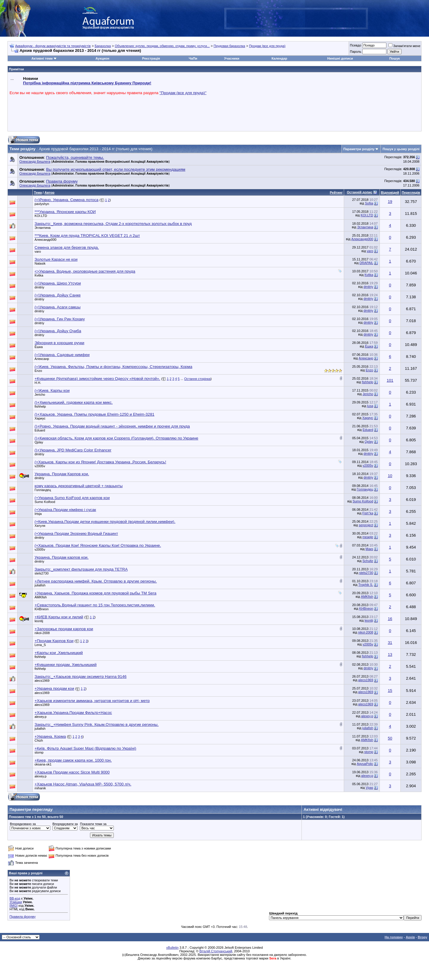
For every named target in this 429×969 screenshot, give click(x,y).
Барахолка (103, 46)
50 (390, 738)
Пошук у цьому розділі (401, 149)
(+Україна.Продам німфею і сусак (65, 509)
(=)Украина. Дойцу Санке (58, 295)
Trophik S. (365, 584)
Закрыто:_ (113, 223)
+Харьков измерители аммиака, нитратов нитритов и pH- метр (92, 700)
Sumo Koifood (45, 502)
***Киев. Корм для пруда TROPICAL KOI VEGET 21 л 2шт (87, 235)
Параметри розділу (359, 149)
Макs (369, 549)
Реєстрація (151, 58)
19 (390, 201)
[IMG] (14, 905)
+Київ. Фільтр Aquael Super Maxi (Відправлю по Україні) (85, 748)
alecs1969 (42, 680)
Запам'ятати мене (404, 46)
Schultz (367, 561)
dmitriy (39, 287)
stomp (39, 752)
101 (390, 380)
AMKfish (41, 597)
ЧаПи (193, 58)
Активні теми (41, 58)
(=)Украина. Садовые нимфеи (62, 354)
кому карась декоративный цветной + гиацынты (79, 486)
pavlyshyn (42, 204)
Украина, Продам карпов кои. (61, 557)
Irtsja (38, 513)
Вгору (422, 937)
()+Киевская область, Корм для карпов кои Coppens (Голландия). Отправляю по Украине (116, 438)
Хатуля (40, 525)
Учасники (231, 58)
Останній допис (359, 192)
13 (390, 654)
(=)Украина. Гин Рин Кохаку (60, 319)
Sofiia (369, 203)
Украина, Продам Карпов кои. (62, 474)
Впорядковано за (23, 824)
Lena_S (40, 645)
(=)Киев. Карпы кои (52, 390)
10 (390, 475)
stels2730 (42, 573)
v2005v (40, 466)
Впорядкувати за (65, 824)
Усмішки (16, 902)
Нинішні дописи (340, 58)
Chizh (39, 740)
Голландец (43, 490)
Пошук (394, 58)
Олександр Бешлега (34, 161)
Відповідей (390, 192)
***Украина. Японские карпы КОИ (65, 211)
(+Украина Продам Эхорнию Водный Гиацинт (76, 533)
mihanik (40, 788)
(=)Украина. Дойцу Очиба (58, 331)
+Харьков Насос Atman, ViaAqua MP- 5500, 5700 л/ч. (83, 784)
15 (390, 690)
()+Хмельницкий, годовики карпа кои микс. (74, 402)
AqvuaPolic (365, 763)
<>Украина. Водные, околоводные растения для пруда (85, 271)
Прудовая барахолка (229, 46)
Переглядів (411, 192)
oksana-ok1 (43, 764)
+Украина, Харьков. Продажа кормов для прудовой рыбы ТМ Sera (95, 593)
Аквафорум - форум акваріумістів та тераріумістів (53, 46)
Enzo (38, 370)
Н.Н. (38, 382)
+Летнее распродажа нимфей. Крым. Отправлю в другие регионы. (96, 581)
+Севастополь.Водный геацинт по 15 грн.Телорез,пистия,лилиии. (95, 605)
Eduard (40, 430)
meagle (367, 537)
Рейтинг (336, 192)
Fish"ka (367, 513)
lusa (370, 406)
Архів (410, 937)
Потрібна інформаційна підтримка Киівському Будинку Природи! (87, 83)
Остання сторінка (197, 379)
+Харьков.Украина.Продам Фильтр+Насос (73, 712)
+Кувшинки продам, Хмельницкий (66, 664)
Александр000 (45, 239)
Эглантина (43, 227)
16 (390, 619)
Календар (279, 58)
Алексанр (42, 359)
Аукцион (102, 58)
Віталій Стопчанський (215, 951)
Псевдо (355, 45)
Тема (38, 192)
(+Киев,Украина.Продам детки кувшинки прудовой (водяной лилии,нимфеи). (105, 521)
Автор (49, 192)
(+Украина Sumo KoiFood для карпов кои (72, 498)
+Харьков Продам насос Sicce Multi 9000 (72, 772)
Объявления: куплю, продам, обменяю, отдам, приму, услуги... (162, 46)
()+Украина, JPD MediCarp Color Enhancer (73, 450)
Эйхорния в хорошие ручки (59, 343)
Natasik (40, 263)
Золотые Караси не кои (56, 259)
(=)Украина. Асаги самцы (57, 307)
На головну (394, 937)
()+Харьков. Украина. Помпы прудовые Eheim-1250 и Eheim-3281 (94, 414)
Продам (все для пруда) (267, 46)
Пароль (355, 51)
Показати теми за (93, 824)
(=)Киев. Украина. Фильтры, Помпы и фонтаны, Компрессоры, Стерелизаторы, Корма (113, 366)
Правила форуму (22, 916)
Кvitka (39, 275)
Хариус (40, 418)
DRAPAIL (366, 263)
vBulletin (172, 947)
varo (38, 251)
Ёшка (39, 347)
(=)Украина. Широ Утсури (58, 283)
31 (390, 642)
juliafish (40, 585)
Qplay (39, 442)
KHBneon (42, 609)
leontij (39, 621)
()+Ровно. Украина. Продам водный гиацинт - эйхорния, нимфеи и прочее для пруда (112, 426)
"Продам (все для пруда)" (182, 93)
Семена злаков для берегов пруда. (67, 247)
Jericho (40, 394)
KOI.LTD (41, 216)
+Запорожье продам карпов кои (64, 629)
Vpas (369, 787)
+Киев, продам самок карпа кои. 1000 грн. (73, 760)
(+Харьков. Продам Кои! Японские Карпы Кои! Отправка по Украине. (98, 545)
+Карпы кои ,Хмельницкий (59, 652)
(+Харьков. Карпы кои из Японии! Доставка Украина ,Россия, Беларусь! (100, 462)
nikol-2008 (42, 633)
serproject (366, 525)
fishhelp (367, 382)
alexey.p (40, 716)
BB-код (15, 898)
